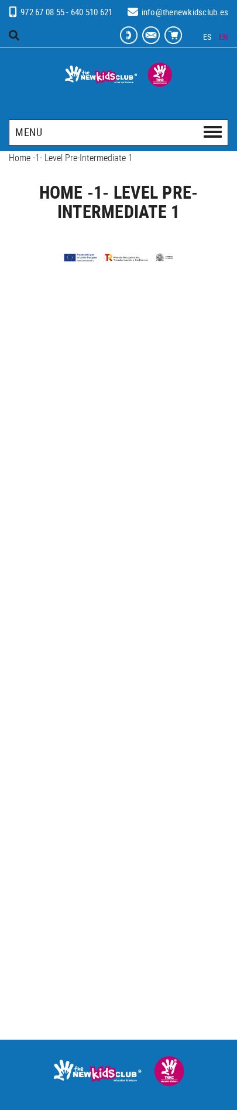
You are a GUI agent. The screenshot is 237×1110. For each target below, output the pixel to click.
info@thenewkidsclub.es (185, 12)
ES (207, 36)
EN (224, 36)
